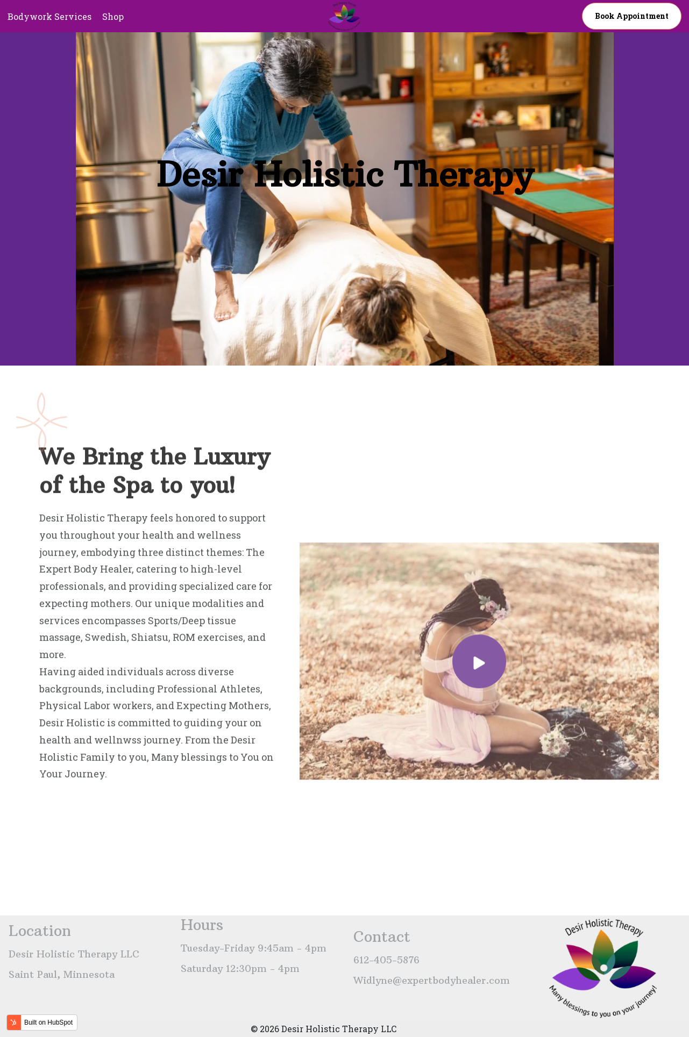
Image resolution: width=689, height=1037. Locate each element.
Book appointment (632, 16)
